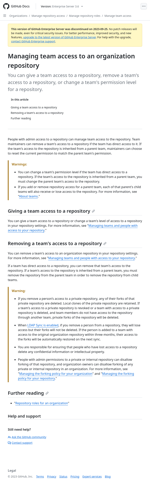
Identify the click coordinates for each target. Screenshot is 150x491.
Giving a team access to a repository (51, 211)
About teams (28, 196)
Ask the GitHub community (27, 437)
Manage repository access (48, 16)
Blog (108, 476)
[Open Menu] (144, 6)
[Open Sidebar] (5, 15)
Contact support (20, 443)
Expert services (92, 476)
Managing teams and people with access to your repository (91, 258)
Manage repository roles (84, 16)
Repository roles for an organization (41, 403)
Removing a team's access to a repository (57, 243)
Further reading (28, 393)
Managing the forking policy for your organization (55, 373)
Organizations (18, 16)
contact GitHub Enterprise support (33, 41)
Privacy (51, 476)
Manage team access (117, 16)
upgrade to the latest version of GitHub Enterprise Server (59, 37)
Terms (40, 476)
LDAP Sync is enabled (42, 325)
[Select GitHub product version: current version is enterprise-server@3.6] (62, 6)
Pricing (75, 476)
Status (63, 476)
